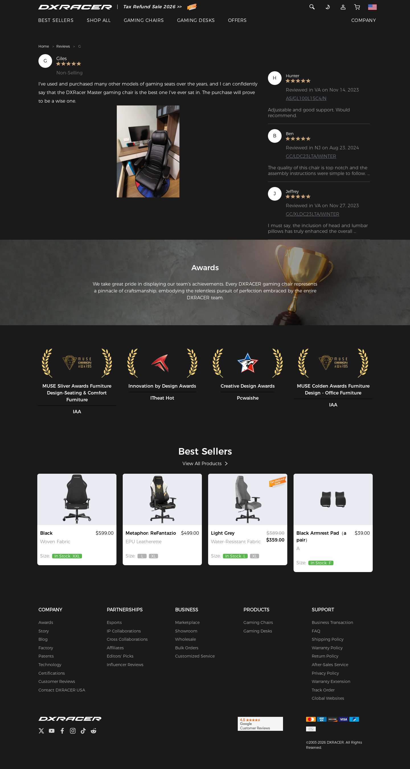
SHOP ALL (98, 20)
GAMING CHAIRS (144, 20)
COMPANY (363, 20)
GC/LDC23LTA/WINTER (311, 156)
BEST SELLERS (56, 20)
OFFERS (237, 20)
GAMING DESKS (196, 20)
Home (43, 46)
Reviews (63, 46)
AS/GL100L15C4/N (306, 98)
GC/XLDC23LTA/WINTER (312, 214)
